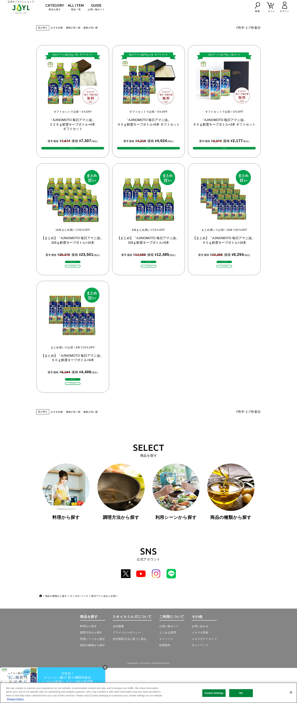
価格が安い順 (73, 27)
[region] (148, 693)
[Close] (291, 692)
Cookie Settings (214, 693)
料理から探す (88, 661)
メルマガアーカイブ (204, 674)
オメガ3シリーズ (79, 631)
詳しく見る (72, 273)
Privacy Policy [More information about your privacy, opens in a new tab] (15, 699)
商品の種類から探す (56, 631)
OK (241, 693)
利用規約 (164, 680)
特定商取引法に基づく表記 (129, 674)
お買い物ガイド (96, 7)
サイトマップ (200, 680)
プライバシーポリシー (127, 667)
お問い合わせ (200, 661)
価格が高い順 (90, 27)
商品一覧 (76, 7)
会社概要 (118, 661)
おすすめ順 (57, 27)
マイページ (166, 674)
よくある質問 (167, 667)
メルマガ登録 (200, 667)
